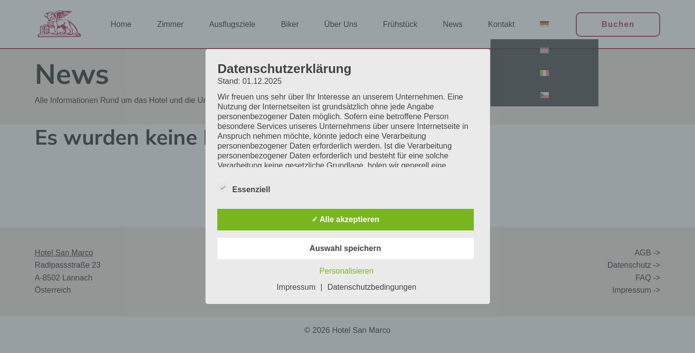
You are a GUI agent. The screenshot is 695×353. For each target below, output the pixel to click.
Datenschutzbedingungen (371, 287)
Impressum (296, 287)
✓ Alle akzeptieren (345, 219)
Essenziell (244, 189)
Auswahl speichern (345, 248)
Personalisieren (346, 271)
